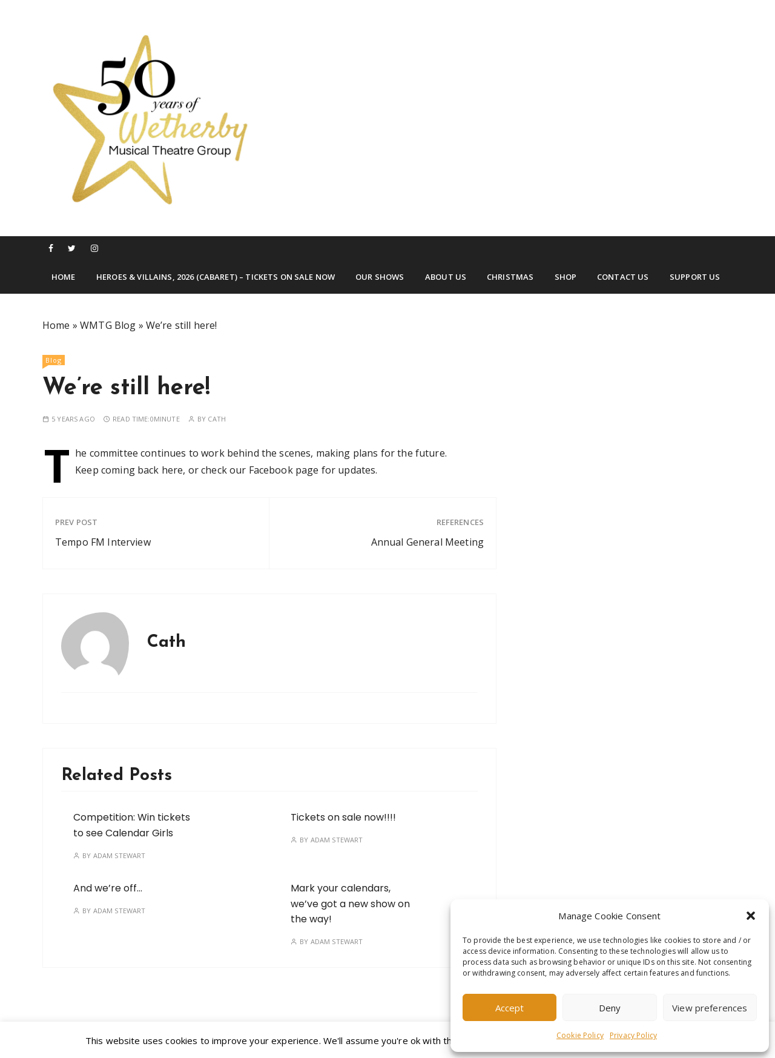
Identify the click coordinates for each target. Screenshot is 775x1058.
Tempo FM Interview (103, 542)
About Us (445, 276)
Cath (217, 418)
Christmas (510, 276)
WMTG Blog (108, 325)
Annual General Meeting (427, 542)
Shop (566, 276)
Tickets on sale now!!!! (343, 817)
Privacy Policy (633, 1035)
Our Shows (379, 276)
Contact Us (623, 276)
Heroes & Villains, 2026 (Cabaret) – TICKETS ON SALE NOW (215, 276)
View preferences (709, 1008)
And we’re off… (107, 888)
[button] (751, 916)
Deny (610, 1008)
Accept (509, 1008)
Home (63, 276)
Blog (53, 360)
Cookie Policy (580, 1035)
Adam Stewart (119, 855)
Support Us (695, 276)
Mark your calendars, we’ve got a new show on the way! (350, 903)
